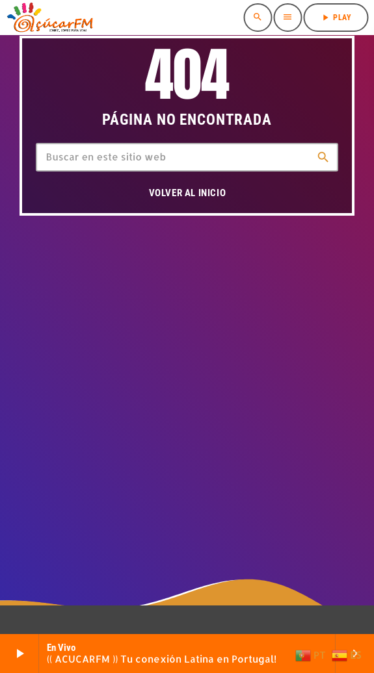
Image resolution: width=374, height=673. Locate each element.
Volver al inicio (187, 193)
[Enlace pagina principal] (49, 17)
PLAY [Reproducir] (335, 17)
